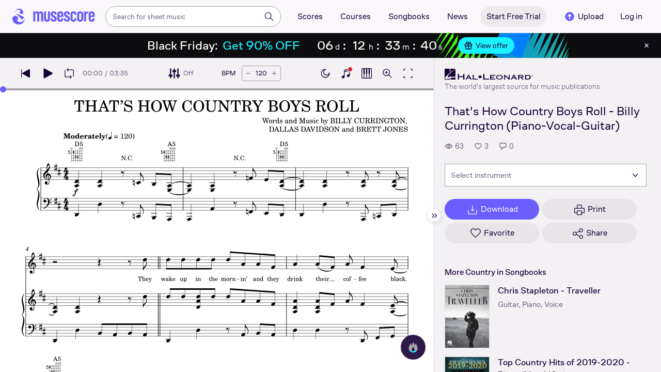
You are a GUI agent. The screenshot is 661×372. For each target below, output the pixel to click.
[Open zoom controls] (387, 73)
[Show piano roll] (366, 73)
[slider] (3, 89)
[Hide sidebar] (434, 215)
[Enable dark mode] (325, 73)
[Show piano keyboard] (346, 73)
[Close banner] (646, 45)
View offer (486, 45)
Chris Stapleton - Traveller (549, 291)
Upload (583, 16)
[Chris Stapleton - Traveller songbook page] (467, 316)
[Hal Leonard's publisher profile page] (522, 74)
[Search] (269, 16)
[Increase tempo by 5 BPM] (274, 73)
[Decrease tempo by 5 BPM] (248, 73)
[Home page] (53, 16)
